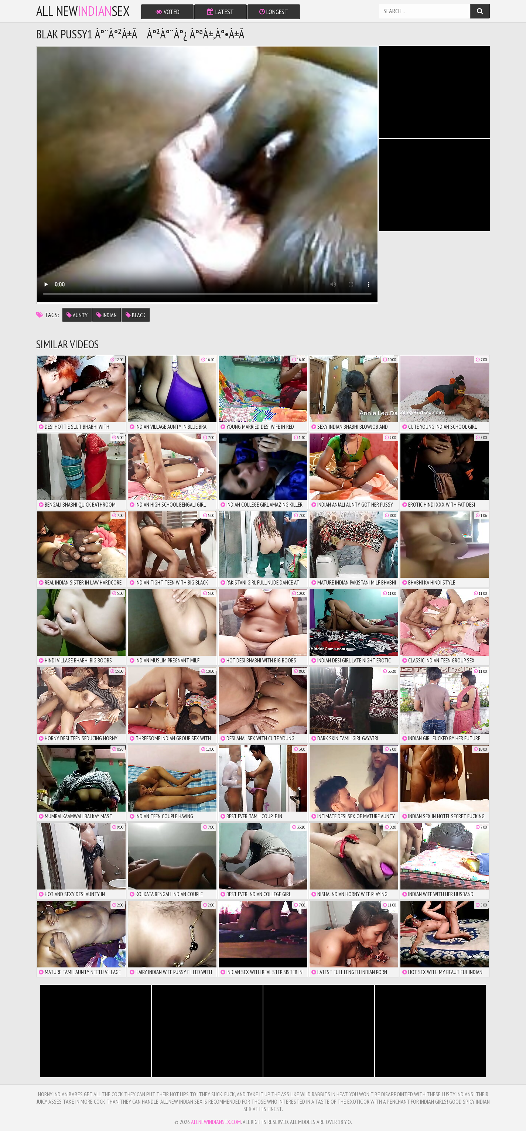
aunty (77, 315)
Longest (273, 11)
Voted (168, 11)
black (136, 315)
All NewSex (83, 11)
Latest (220, 11)
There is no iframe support (434, 92)
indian (106, 315)
